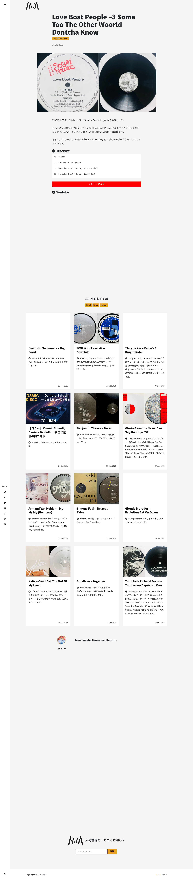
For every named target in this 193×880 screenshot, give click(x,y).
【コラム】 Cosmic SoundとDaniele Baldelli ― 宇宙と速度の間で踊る (47, 432)
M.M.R (158, 874)
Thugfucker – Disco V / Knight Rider (140, 350)
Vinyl (54, 38)
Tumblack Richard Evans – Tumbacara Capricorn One (143, 583)
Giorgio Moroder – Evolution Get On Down (141, 510)
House (66, 38)
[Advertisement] (96, 264)
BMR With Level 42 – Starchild (91, 350)
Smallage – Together (91, 581)
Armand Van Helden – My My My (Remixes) (45, 510)
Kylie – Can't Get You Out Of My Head (47, 583)
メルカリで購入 (96, 184)
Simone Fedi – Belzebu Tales (92, 510)
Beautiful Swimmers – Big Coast (46, 350)
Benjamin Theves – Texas (94, 428)
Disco (60, 38)
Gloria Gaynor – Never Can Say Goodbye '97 (143, 430)
